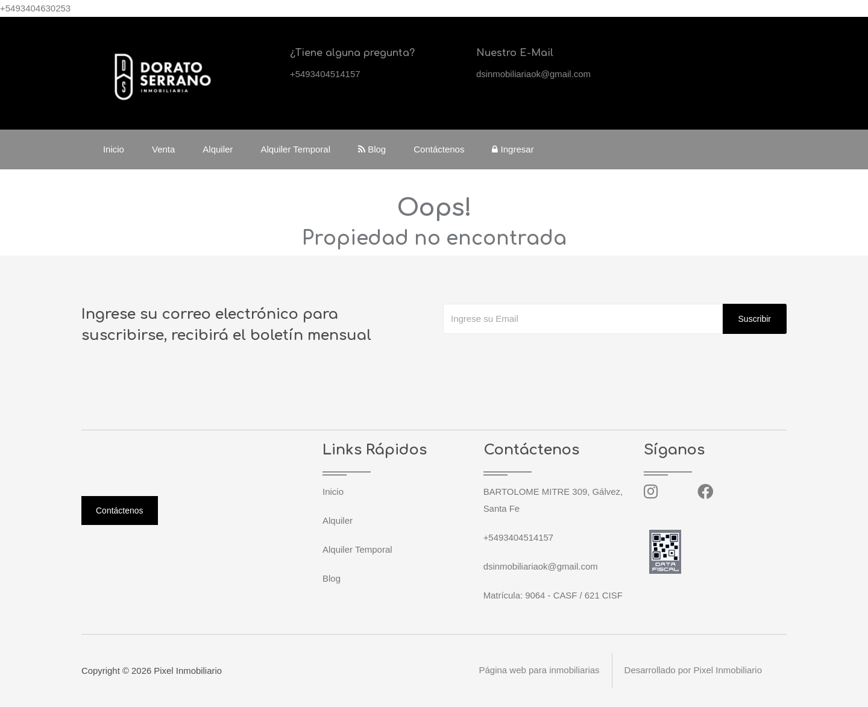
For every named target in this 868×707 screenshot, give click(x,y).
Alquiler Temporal (296, 149)
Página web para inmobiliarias (539, 670)
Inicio (114, 149)
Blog (372, 149)
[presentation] (534, 358)
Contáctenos (439, 149)
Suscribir (754, 319)
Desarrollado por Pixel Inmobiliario (693, 670)
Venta (164, 149)
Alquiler (218, 149)
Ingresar (514, 149)
